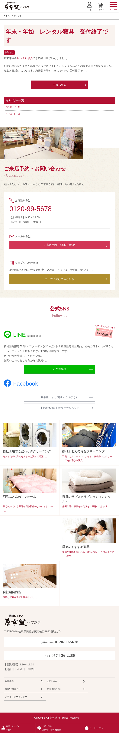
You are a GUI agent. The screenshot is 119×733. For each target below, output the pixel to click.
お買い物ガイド (13, 689)
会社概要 (9, 681)
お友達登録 (59, 369)
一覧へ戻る (59, 84)
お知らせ (17, 16)
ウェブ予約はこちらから (59, 279)
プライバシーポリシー (16, 696)
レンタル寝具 (25, 58)
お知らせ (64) (13, 106)
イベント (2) (12, 113)
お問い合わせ (54, 681)
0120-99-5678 (30, 209)
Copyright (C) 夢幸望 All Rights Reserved (56, 717)
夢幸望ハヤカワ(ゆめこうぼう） (60, 397)
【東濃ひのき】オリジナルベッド (59, 407)
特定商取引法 (54, 689)
